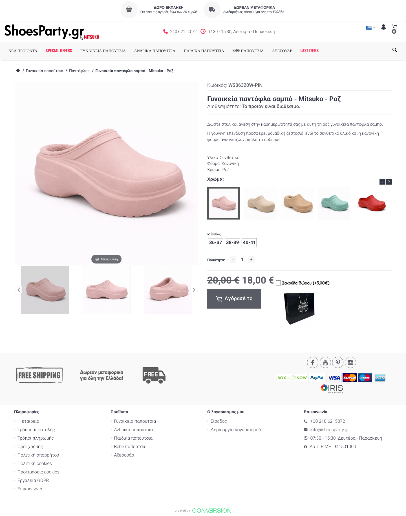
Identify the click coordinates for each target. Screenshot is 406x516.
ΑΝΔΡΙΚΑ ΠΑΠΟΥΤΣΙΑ (154, 51)
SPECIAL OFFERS (59, 51)
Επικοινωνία (29, 488)
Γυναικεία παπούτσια (44, 71)
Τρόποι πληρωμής (35, 438)
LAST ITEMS (310, 51)
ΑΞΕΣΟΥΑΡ (282, 51)
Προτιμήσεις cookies (38, 472)
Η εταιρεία (28, 421)
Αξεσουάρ (124, 455)
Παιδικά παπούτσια (133, 438)
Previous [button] (382, 182)
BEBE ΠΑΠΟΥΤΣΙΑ (248, 51)
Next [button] (389, 182)
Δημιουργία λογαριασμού (236, 429)
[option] (223, 203)
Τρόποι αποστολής (36, 429)
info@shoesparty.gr (329, 429)
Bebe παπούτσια (130, 446)
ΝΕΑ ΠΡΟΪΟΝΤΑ (22, 51)
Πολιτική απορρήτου (38, 455)
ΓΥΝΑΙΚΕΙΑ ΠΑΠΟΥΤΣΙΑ (103, 51)
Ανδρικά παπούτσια (133, 429)
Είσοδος (219, 421)
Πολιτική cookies (34, 463)
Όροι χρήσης (30, 446)
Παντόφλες (79, 71)
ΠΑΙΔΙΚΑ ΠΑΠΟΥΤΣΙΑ (204, 51)
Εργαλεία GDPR (33, 480)
